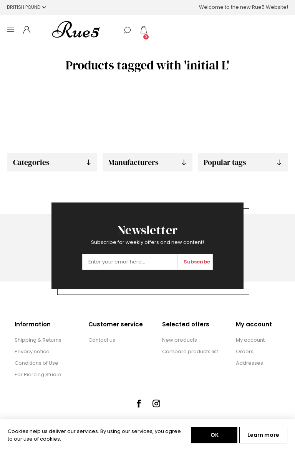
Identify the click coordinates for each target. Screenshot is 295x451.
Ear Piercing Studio (38, 374)
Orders (245, 351)
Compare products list (190, 351)
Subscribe (197, 261)
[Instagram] (156, 403)
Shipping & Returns (38, 340)
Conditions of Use (36, 363)
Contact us (101, 340)
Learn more (263, 435)
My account (250, 340)
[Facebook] (138, 403)
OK (214, 435)
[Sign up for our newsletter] (130, 262)
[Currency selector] (26, 7)
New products (179, 340)
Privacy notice (32, 351)
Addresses (249, 363)
